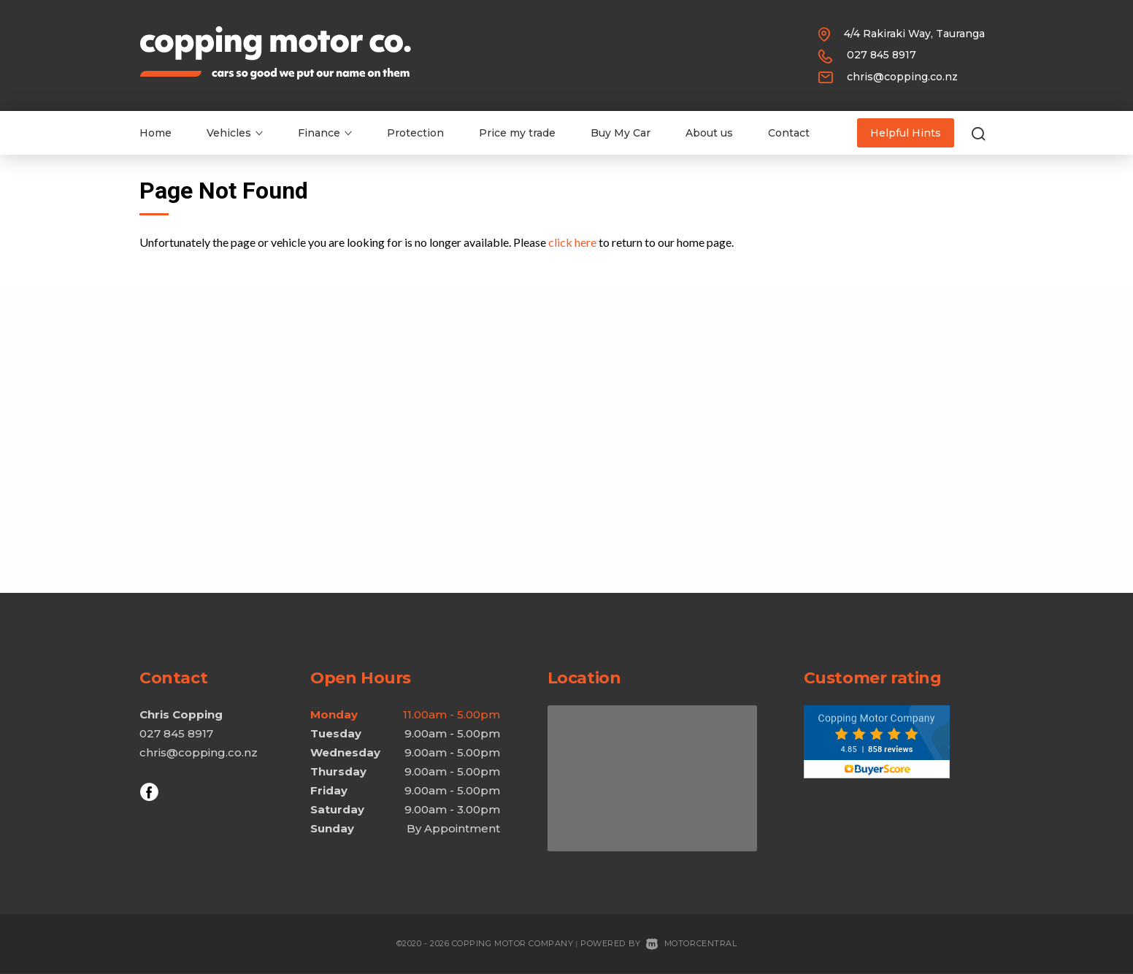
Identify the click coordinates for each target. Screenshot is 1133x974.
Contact (789, 132)
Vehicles (235, 132)
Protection (415, 132)
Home (155, 132)
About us (709, 132)
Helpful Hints (905, 132)
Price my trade (517, 132)
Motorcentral (691, 943)
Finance (325, 132)
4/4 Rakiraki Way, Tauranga (914, 33)
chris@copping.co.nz (902, 76)
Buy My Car (620, 132)
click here (572, 242)
